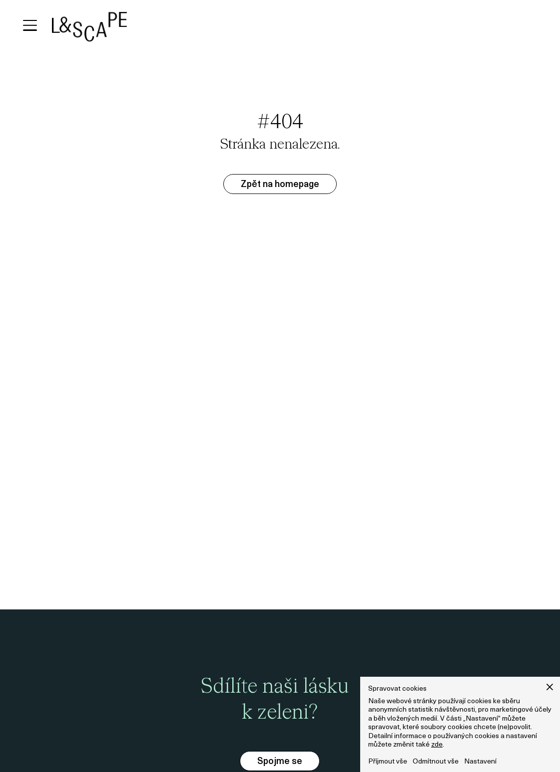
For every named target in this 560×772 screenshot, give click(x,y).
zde (437, 745)
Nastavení (480, 762)
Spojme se (279, 762)
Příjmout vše (387, 762)
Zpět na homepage (280, 185)
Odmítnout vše (436, 762)
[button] (550, 687)
